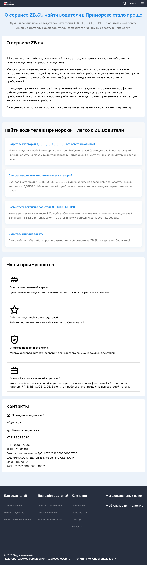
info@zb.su (14, 422)
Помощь (76, 519)
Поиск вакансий (13, 505)
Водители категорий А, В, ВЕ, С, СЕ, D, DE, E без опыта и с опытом (52, 144)
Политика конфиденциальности (95, 558)
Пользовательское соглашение (24, 558)
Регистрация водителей (17, 519)
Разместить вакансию (50, 519)
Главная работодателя (50, 505)
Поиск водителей (47, 512)
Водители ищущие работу (26, 233)
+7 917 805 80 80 (18, 437)
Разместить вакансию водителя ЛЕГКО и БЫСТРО (42, 206)
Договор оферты (59, 558)
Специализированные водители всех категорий (40, 175)
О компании (78, 505)
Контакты (77, 526)
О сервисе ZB (79, 512)
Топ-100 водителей (14, 512)
